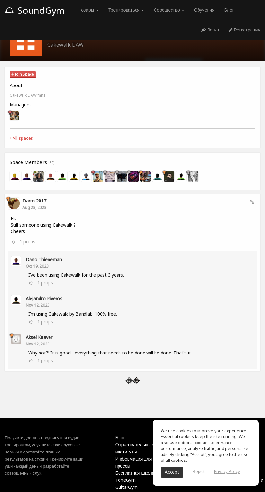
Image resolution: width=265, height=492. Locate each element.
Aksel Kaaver (39, 337)
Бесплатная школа (135, 473)
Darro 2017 (34, 201)
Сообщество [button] (169, 10)
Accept (172, 472)
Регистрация (244, 30)
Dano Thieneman (44, 259)
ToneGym (125, 480)
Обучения (204, 10)
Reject (199, 471)
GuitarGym (126, 487)
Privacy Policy (227, 471)
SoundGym (35, 10)
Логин (210, 30)
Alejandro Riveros (44, 298)
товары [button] (89, 10)
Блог (229, 10)
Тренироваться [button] (126, 10)
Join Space (22, 74)
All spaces (21, 138)
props (27, 241)
